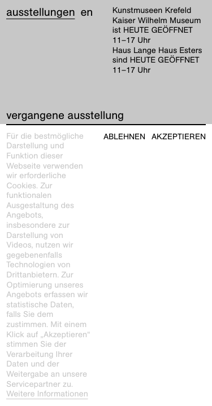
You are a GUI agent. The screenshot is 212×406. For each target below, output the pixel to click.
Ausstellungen (40, 12)
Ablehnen (124, 137)
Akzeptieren (179, 137)
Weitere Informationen (47, 394)
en (86, 12)
